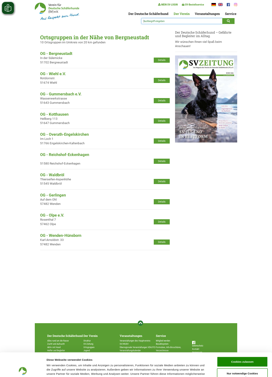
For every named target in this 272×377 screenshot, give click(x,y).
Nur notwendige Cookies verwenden (242, 351)
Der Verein (182, 14)
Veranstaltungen (207, 14)
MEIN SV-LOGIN (168, 4)
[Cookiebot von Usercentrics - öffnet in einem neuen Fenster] (23, 370)
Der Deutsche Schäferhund (148, 14)
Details (161, 60)
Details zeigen (189, 369)
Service (230, 14)
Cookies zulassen (242, 337)
